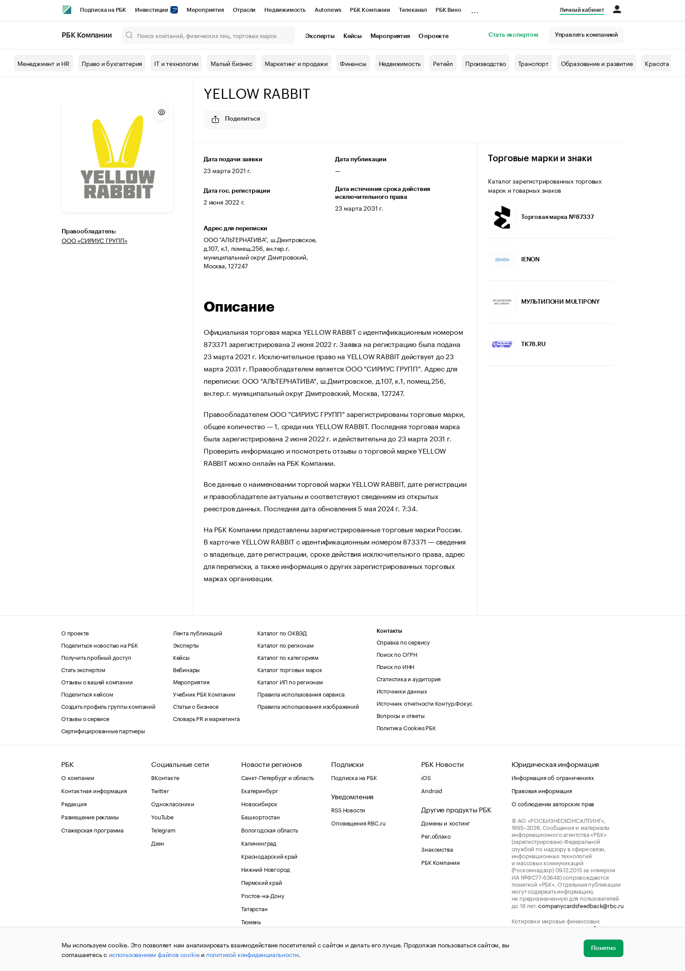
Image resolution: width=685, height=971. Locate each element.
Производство (485, 63)
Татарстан (254, 908)
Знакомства (437, 848)
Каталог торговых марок (289, 669)
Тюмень (251, 921)
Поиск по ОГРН (397, 653)
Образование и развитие (597, 63)
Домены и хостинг (445, 822)
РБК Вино (448, 10)
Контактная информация (94, 790)
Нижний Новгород (265, 868)
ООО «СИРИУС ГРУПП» (94, 240)
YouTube (162, 816)
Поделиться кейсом (87, 693)
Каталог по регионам (285, 644)
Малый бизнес (232, 63)
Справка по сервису (403, 641)
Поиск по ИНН (396, 666)
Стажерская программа (92, 829)
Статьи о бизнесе (195, 705)
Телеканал (413, 10)
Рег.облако (435, 835)
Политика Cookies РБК (406, 727)
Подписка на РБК (103, 10)
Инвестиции (156, 10)
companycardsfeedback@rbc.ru (581, 905)
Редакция (73, 803)
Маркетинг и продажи (296, 63)
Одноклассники (172, 803)
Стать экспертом (513, 35)
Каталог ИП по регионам (290, 681)
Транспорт (533, 63)
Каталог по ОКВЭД (282, 632)
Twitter (160, 790)
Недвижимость (285, 10)
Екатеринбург (259, 790)
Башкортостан (260, 816)
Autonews (328, 10)
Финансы (353, 63)
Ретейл (443, 63)
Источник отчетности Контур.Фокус (425, 702)
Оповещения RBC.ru (358, 822)
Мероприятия (205, 10)
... (475, 8)
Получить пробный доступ (96, 656)
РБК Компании (370, 10)
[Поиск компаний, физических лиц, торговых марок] (208, 35)
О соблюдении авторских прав (553, 803)
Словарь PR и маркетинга (206, 718)
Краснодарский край (269, 855)
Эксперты (319, 36)
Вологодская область (269, 829)
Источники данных (402, 690)
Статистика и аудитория (409, 678)
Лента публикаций (197, 632)
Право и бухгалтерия (112, 63)
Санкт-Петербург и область (277, 777)
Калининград (259, 842)
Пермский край (261, 881)
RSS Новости (348, 809)
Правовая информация (542, 790)
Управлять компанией (586, 35)
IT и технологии (176, 63)
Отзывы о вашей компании (96, 681)
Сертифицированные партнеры (103, 730)
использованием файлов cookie (154, 954)
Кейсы (352, 36)
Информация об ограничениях (553, 777)
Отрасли (244, 10)
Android (431, 790)
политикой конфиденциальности (252, 954)
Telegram (163, 829)
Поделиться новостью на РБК (99, 644)
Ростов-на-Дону (262, 895)
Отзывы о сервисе (85, 718)
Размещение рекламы (89, 816)
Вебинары (186, 669)
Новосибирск (259, 803)
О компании (77, 777)
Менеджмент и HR (43, 63)
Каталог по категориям (287, 656)
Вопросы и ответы (401, 715)
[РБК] (66, 9)
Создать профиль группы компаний (108, 705)
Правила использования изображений (308, 705)
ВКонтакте (165, 777)
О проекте (434, 36)
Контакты (389, 631)
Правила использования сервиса (300, 693)
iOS (425, 777)
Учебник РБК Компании (204, 693)
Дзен (157, 842)
